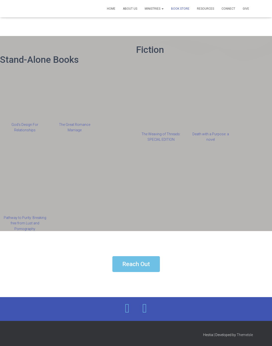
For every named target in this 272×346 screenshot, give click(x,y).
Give (246, 8)
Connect (228, 8)
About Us (130, 8)
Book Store (180, 8)
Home (111, 8)
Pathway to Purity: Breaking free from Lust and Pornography (25, 223)
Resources (205, 8)
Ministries (154, 8)
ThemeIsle (245, 335)
